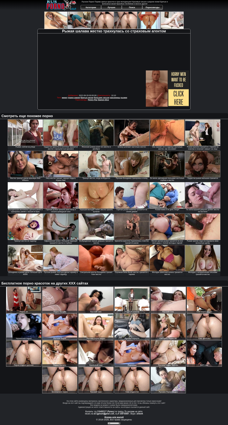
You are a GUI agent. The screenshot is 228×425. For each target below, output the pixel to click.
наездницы (115, 98)
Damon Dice (103, 100)
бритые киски (86, 98)
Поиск (132, 7)
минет (64, 98)
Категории (91, 7)
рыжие (124, 98)
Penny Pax (93, 100)
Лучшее (111, 7)
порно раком (74, 98)
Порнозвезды (153, 7)
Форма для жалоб (114, 417)
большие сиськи (101, 98)
